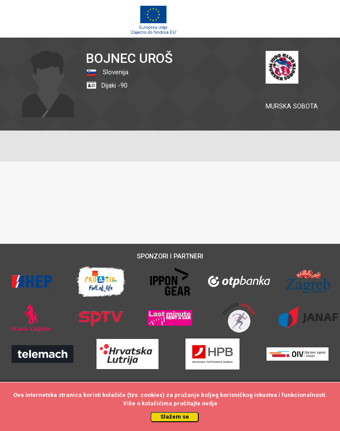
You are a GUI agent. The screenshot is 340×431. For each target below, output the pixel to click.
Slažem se (174, 416)
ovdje (209, 403)
